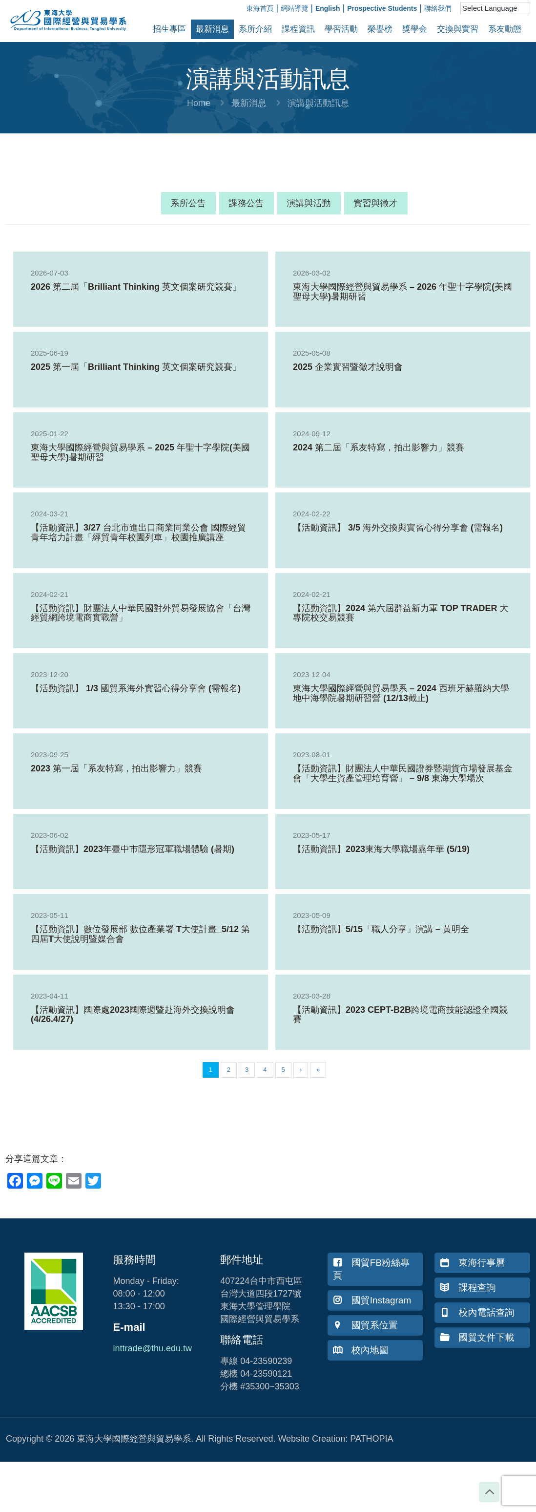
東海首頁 (260, 8)
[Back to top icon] (489, 1492)
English (327, 8)
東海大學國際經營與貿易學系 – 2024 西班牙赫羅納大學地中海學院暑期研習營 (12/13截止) (401, 693)
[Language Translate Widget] (495, 8)
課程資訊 (298, 29)
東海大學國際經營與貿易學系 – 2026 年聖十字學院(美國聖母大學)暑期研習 (402, 291)
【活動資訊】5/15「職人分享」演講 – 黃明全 (381, 929)
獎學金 (414, 29)
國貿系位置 (365, 1325)
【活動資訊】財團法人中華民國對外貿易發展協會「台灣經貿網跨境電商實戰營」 (140, 613)
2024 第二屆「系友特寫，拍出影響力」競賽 (378, 447)
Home (198, 103)
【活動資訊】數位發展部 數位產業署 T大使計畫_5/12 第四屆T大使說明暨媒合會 (140, 934)
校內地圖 (361, 1350)
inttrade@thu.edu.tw (152, 1348)
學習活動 (341, 29)
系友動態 (504, 29)
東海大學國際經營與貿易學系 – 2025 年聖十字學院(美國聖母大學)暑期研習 (140, 452)
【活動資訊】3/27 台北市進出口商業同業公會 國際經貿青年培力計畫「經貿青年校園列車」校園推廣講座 (138, 532)
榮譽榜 (380, 29)
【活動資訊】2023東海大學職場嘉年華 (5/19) (381, 849)
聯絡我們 (438, 8)
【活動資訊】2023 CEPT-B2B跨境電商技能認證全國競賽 (400, 1014)
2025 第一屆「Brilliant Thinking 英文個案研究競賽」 (136, 367)
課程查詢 (467, 1287)
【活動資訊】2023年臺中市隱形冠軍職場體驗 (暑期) (132, 849)
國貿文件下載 (477, 1337)
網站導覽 (294, 8)
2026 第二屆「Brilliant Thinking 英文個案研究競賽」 (136, 287)
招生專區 (169, 29)
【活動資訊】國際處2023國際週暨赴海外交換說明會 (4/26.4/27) (133, 1014)
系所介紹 (255, 29)
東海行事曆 (472, 1262)
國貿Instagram (372, 1300)
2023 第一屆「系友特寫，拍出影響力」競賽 (116, 768)
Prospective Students (382, 8)
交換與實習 (457, 29)
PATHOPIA (371, 1439)
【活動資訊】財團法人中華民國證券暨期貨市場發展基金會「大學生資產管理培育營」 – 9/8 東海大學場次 (403, 773)
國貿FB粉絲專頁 (371, 1268)
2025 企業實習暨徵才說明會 (348, 367)
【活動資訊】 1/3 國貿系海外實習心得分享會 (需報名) (136, 688)
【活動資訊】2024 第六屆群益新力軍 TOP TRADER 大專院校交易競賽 (400, 613)
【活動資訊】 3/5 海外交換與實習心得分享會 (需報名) (398, 527)
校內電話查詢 (477, 1312)
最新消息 (212, 29)
